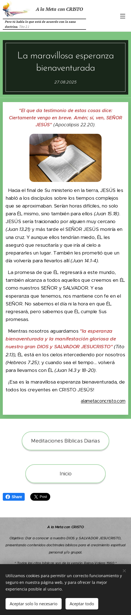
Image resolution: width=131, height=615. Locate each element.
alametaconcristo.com (103, 401)
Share (14, 497)
